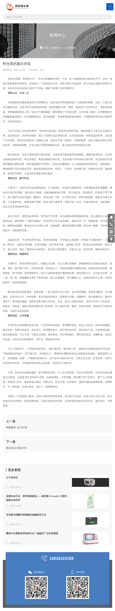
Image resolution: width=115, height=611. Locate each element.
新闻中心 (57, 47)
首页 (46, 47)
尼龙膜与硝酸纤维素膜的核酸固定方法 (26, 542)
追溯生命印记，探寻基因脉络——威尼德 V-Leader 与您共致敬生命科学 (36, 526)
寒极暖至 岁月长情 (16, 440)
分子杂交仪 (12, 505)
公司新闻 (70, 47)
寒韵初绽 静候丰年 (16, 461)
